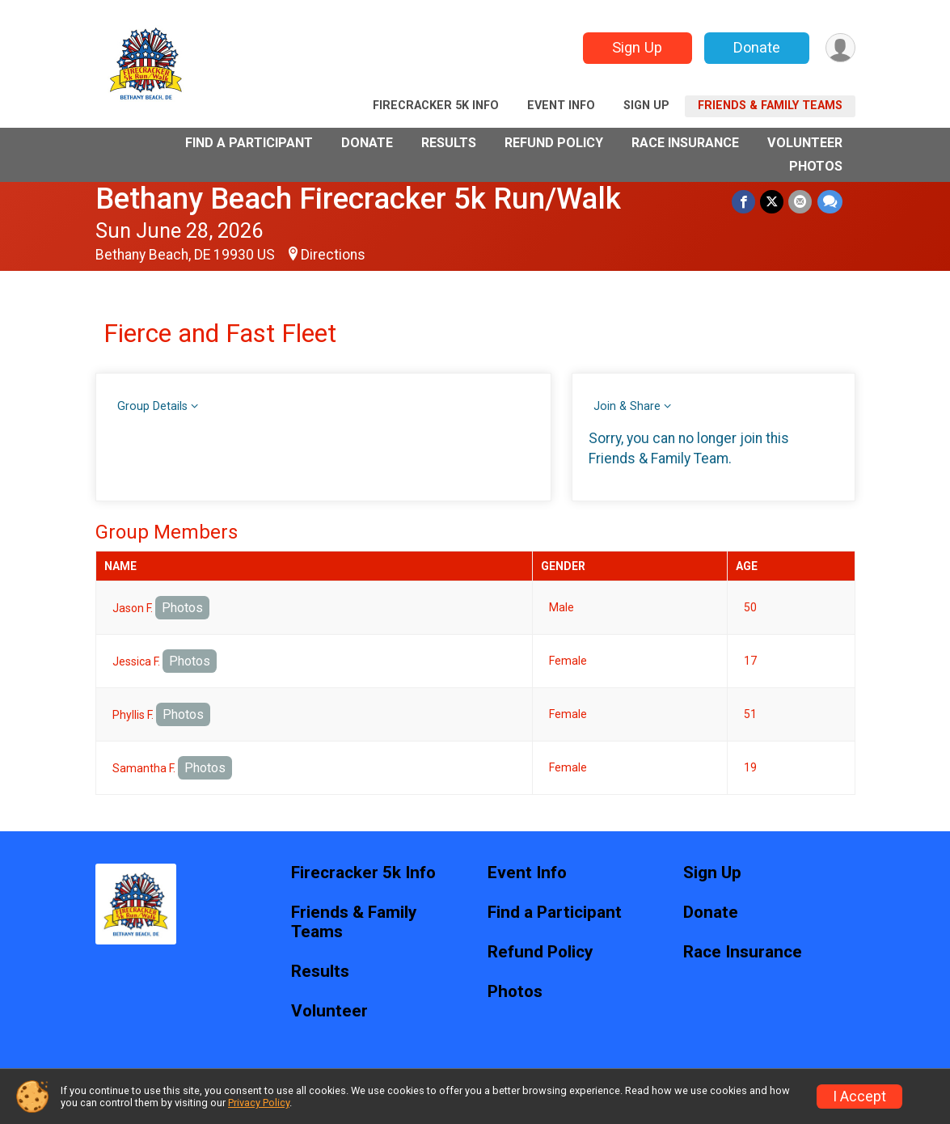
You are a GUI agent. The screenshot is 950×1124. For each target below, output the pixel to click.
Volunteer (804, 142)
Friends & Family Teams (770, 105)
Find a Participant (249, 142)
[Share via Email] (801, 201)
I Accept (859, 1096)
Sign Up (636, 47)
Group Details (152, 406)
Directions (333, 255)
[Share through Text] (829, 201)
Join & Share (627, 406)
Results (448, 142)
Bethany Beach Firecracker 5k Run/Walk (358, 198)
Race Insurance (685, 142)
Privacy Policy (258, 1103)
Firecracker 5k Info (436, 105)
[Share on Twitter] (772, 201)
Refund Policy (554, 142)
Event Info (561, 105)
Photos (815, 166)
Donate (756, 47)
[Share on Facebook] (744, 201)
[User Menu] (840, 48)
